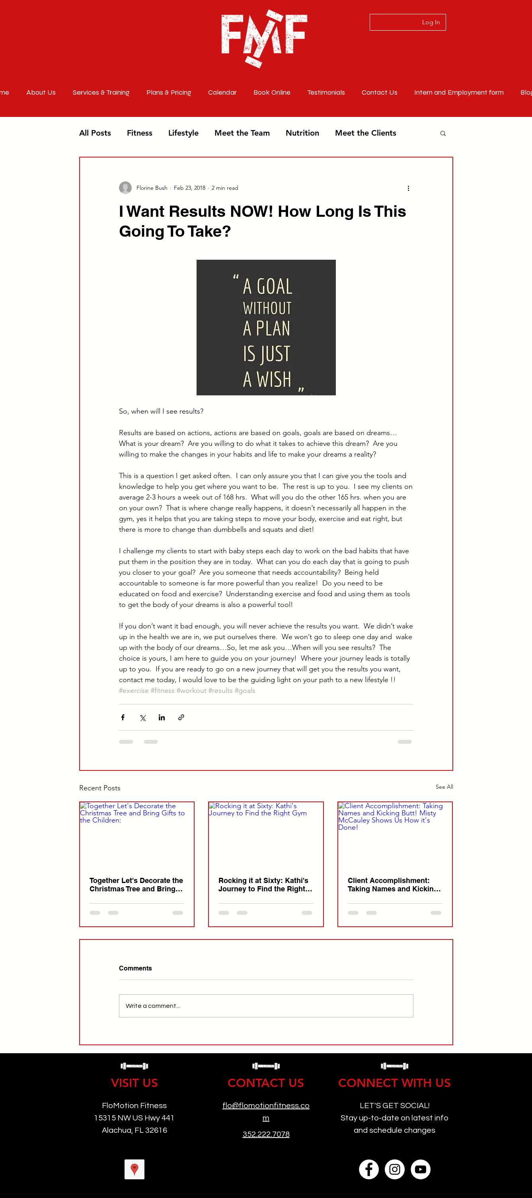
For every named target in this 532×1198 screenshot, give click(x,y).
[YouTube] (421, 1169)
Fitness (139, 133)
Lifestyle (183, 133)
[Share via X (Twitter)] (142, 717)
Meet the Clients (365, 133)
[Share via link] (181, 717)
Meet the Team (242, 133)
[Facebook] (369, 1169)
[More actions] (408, 188)
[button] (443, 133)
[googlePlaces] (134, 1169)
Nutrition (302, 133)
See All (444, 786)
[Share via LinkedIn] (162, 717)
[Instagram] (395, 1169)
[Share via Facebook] (123, 717)
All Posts (95, 133)
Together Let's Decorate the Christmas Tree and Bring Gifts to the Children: (136, 884)
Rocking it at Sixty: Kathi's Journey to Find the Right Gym (263, 884)
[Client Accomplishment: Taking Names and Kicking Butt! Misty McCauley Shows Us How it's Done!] (395, 834)
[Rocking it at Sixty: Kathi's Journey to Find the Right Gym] (266, 834)
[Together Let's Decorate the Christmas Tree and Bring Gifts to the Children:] (137, 834)
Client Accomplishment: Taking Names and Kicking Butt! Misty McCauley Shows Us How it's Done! (393, 884)
